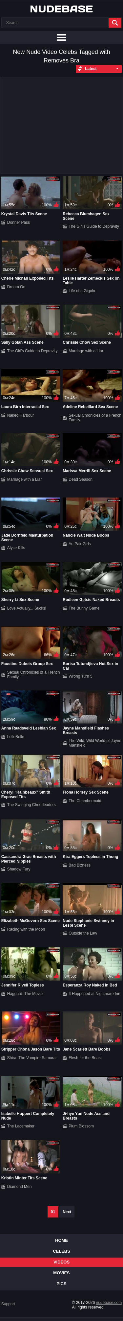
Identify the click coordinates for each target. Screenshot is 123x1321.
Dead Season (80, 479)
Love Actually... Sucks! (26, 608)
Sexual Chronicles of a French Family (95, 417)
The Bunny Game (84, 608)
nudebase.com (109, 1302)
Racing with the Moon (26, 929)
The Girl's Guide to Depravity (94, 226)
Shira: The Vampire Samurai (31, 1057)
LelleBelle (15, 736)
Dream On (16, 287)
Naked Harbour (20, 415)
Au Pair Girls (80, 544)
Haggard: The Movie (25, 993)
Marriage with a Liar (86, 351)
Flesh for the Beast (85, 1057)
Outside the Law (83, 933)
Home (61, 1240)
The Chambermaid (85, 801)
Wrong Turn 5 (80, 676)
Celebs (61, 1251)
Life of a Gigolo (82, 291)
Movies (61, 1272)
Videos (61, 1262)
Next (67, 1212)
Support (8, 1304)
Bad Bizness (80, 865)
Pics (61, 1283)
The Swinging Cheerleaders (31, 804)
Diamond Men (19, 1186)
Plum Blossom (81, 1126)
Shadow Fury (19, 869)
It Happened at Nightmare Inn (94, 993)
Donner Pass (18, 222)
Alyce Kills (16, 547)
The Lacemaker (20, 1126)
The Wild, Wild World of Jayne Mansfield (95, 743)
